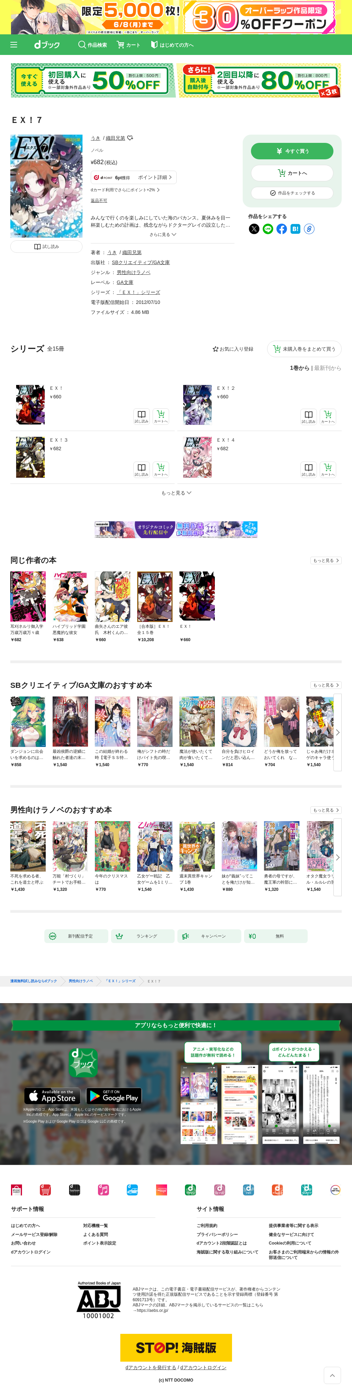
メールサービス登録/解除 (34, 1234)
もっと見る (323, 560)
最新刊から (328, 368)
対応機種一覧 (95, 1225)
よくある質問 (95, 1234)
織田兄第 (115, 138)
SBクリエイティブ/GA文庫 (141, 262)
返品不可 (99, 200)
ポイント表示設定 (99, 1243)
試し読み (51, 246)
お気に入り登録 (236, 349)
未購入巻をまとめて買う (309, 349)
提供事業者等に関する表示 (293, 1225)
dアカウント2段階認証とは (222, 1243)
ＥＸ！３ (58, 440)
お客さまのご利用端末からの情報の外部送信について (304, 1255)
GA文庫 (125, 282)
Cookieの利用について (290, 1243)
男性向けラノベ (134, 272)
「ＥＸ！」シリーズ (138, 292)
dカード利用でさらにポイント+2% (123, 190)
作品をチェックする (296, 193)
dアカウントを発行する (150, 1367)
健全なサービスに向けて (291, 1234)
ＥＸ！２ (225, 388)
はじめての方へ (25, 1225)
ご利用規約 (207, 1225)
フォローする (129, 138)
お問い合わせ (23, 1243)
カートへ (297, 173)
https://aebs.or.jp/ (152, 1310)
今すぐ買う (297, 151)
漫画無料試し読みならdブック (33, 981)
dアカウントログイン (31, 1252)
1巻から (300, 368)
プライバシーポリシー (217, 1234)
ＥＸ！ (56, 388)
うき (95, 138)
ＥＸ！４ (225, 440)
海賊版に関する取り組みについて (227, 1252)
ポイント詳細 (152, 177)
